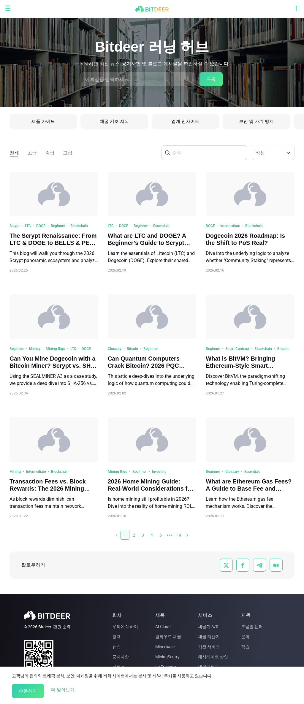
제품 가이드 (43, 122)
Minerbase (165, 646)
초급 (32, 154)
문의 (245, 636)
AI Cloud (163, 626)
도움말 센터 (252, 626)
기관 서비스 (209, 646)
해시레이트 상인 (213, 656)
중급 (50, 154)
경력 (116, 636)
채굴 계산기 (209, 636)
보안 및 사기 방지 (259, 122)
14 (179, 536)
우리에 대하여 (125, 626)
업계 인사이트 (187, 122)
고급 (67, 154)
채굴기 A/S (208, 626)
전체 (14, 154)
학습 (245, 646)
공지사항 (120, 656)
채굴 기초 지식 (115, 122)
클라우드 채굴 (168, 636)
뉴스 (116, 646)
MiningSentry (167, 656)
